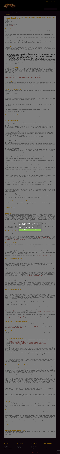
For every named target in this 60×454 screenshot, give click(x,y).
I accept (36, 229)
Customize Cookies (29, 227)
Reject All (24, 229)
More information (22, 227)
